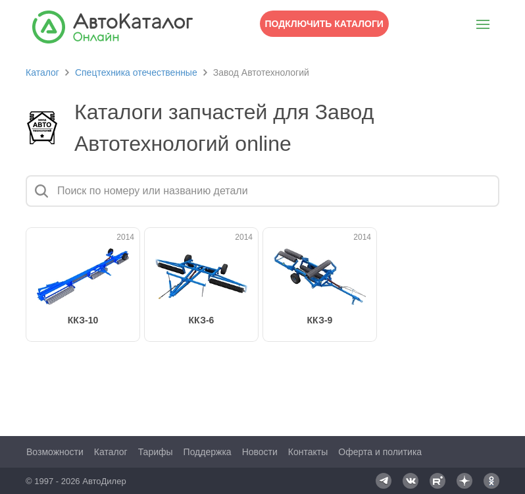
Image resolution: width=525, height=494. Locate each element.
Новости (260, 452)
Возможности (55, 452)
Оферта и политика (380, 452)
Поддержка (208, 452)
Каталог (42, 72)
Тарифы (155, 452)
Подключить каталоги (324, 23)
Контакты (308, 452)
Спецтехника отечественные (136, 72)
